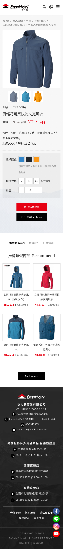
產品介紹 (18, 20)
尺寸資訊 (45, 180)
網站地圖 (30, 513)
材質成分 (34, 243)
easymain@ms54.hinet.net (32, 429)
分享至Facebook (31, 217)
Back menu (31, 376)
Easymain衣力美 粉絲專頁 (56, 511)
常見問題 (38, 518)
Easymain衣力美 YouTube (56, 534)
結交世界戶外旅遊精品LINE (56, 518)
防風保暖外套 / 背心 (14, 25)
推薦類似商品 (17, 243)
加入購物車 (31, 207)
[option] (31, 59)
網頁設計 (24, 543)
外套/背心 (40, 20)
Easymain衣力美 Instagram (56, 526)
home (6, 20)
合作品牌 (15, 513)
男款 (28, 20)
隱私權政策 (46, 513)
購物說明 (24, 518)
